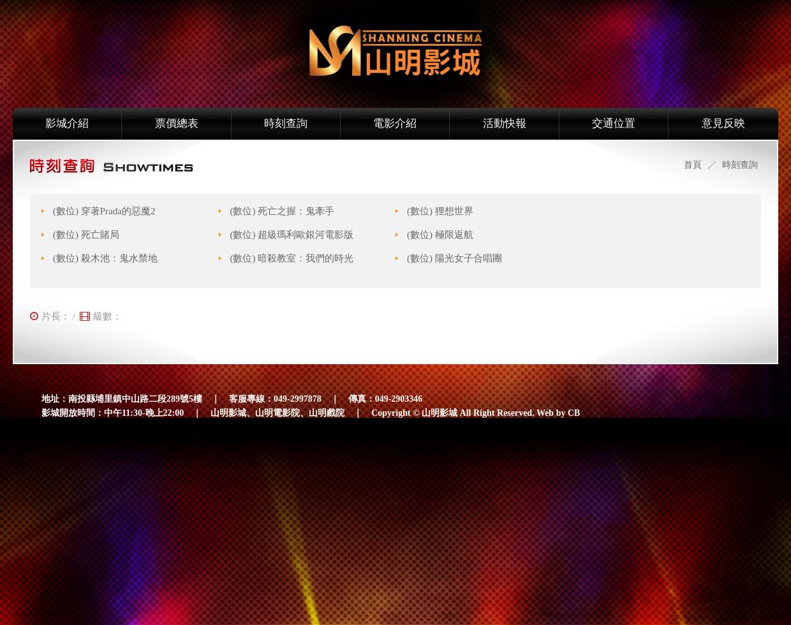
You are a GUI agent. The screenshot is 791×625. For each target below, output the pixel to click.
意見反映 (723, 123)
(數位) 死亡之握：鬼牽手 (282, 211)
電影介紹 (395, 123)
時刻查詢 (285, 123)
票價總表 (176, 123)
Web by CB (558, 413)
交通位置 (613, 123)
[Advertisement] (381, 530)
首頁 (693, 165)
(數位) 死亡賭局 (86, 235)
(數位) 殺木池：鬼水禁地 (105, 258)
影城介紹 (67, 123)
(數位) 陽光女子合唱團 (454, 258)
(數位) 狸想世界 (440, 211)
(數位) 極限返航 (440, 235)
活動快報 (504, 123)
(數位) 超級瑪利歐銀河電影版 (292, 235)
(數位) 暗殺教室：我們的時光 (292, 258)
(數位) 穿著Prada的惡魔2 (104, 211)
